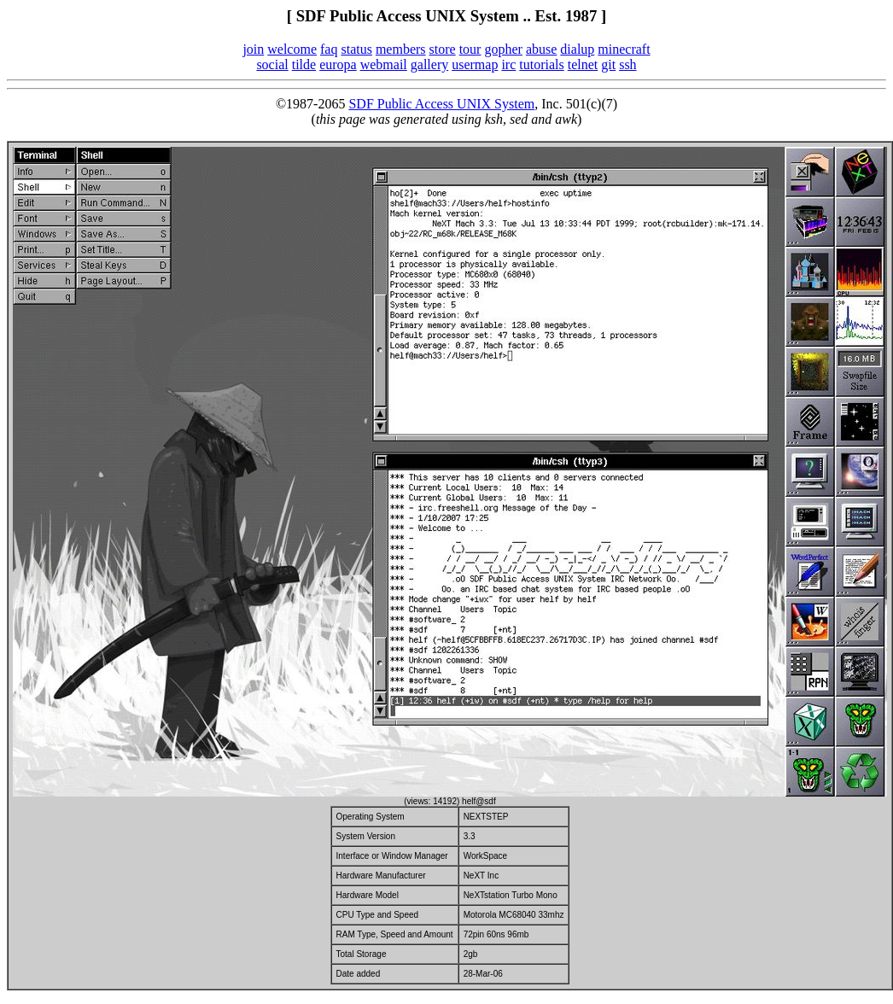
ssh (627, 64)
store (442, 49)
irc (508, 64)
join (253, 49)
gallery (429, 64)
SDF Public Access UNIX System (441, 103)
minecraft (624, 49)
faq (328, 49)
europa (338, 64)
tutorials (541, 64)
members (401, 49)
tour (470, 49)
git (608, 64)
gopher (503, 49)
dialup (577, 49)
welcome (292, 49)
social (272, 64)
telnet (583, 64)
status (356, 49)
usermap (475, 64)
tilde (304, 64)
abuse (541, 49)
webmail (383, 64)
